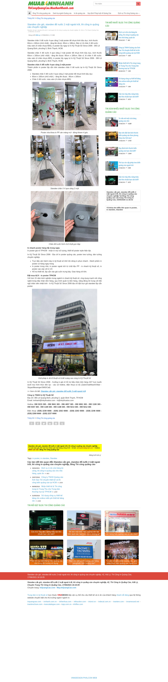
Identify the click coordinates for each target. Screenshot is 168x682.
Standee (53, 458)
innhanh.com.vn (50, 602)
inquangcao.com (34, 602)
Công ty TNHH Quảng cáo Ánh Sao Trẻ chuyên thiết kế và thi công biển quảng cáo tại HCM (47, 480)
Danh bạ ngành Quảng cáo (62, 13)
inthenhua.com (65, 602)
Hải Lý (37, 35)
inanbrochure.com (34, 604)
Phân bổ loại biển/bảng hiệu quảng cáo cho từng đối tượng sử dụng (46, 562)
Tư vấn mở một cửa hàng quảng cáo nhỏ (127, 119)
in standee (44, 458)
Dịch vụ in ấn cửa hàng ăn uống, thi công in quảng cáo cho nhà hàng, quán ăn (47, 470)
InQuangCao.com (47, 588)
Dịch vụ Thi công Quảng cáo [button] (128, 13)
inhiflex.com (78, 604)
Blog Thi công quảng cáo (42, 13)
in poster (35, 458)
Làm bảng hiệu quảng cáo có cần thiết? (121, 534)
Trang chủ (31, 18)
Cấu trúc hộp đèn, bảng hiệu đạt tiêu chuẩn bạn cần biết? (129, 95)
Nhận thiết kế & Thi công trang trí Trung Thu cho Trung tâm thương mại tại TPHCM (47, 489)
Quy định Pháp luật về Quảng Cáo (99, 13)
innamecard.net (132, 602)
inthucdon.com (80, 602)
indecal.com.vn (104, 602)
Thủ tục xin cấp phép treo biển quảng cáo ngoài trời (129, 163)
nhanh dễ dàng (122, 595)
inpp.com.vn (66, 604)
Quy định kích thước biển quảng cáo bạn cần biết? (128, 149)
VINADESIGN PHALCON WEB (84, 678)
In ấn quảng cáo (79, 13)
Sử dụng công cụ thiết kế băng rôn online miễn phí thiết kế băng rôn (48, 498)
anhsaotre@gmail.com (85, 448)
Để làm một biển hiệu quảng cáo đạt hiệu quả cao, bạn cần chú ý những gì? (84, 533)
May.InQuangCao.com (66, 588)
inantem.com (118, 602)
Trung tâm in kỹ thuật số (37, 595)
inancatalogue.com (52, 604)
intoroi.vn (92, 602)
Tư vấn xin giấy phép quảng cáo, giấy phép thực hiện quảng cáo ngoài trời (121, 562)
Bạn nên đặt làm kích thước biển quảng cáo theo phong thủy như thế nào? (128, 135)
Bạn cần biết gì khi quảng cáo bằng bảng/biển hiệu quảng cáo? (84, 562)
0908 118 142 (33, 450)
